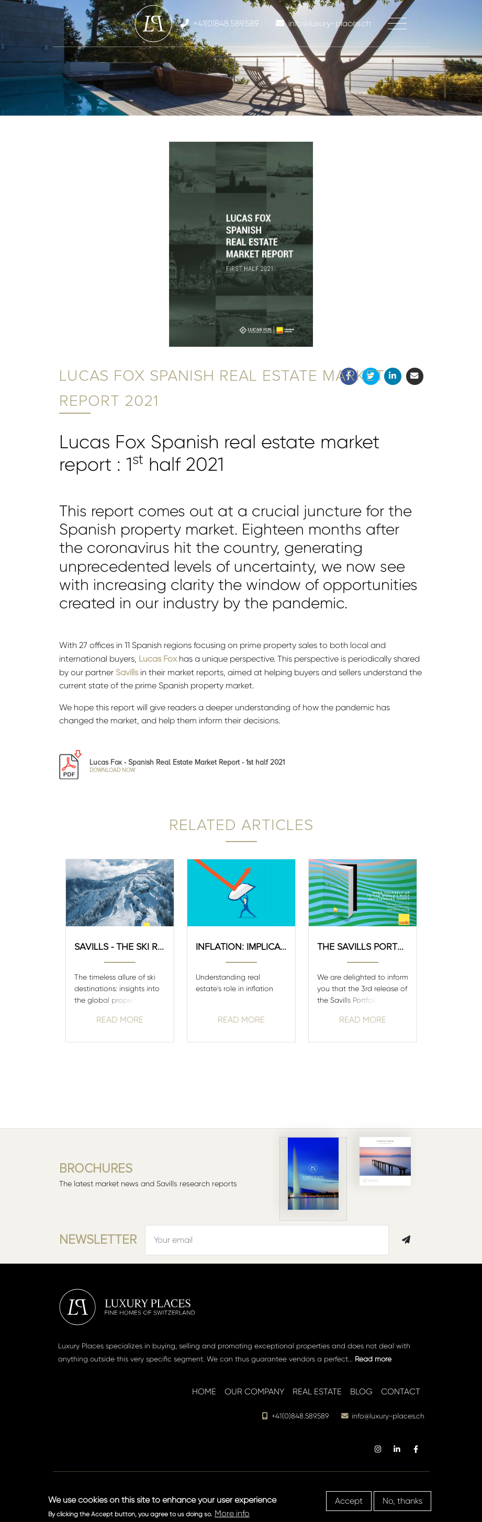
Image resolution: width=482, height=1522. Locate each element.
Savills (127, 672)
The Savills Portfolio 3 (362, 946)
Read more (373, 1359)
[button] (412, 335)
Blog (361, 1391)
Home (204, 1391)
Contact (400, 1391)
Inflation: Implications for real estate (241, 946)
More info (232, 1513)
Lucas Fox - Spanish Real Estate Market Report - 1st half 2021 (187, 766)
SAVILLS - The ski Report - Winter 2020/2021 (119, 946)
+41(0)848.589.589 (295, 1416)
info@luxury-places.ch (382, 1416)
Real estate (317, 1391)
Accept (349, 1501)
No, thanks (402, 1501)
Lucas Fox (158, 659)
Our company (254, 1391)
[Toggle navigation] (397, 23)
